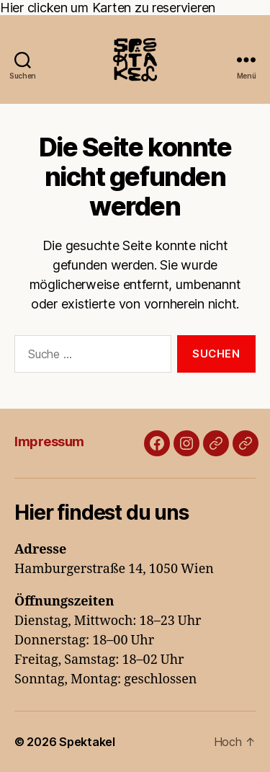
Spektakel (87, 742)
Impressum (49, 441)
